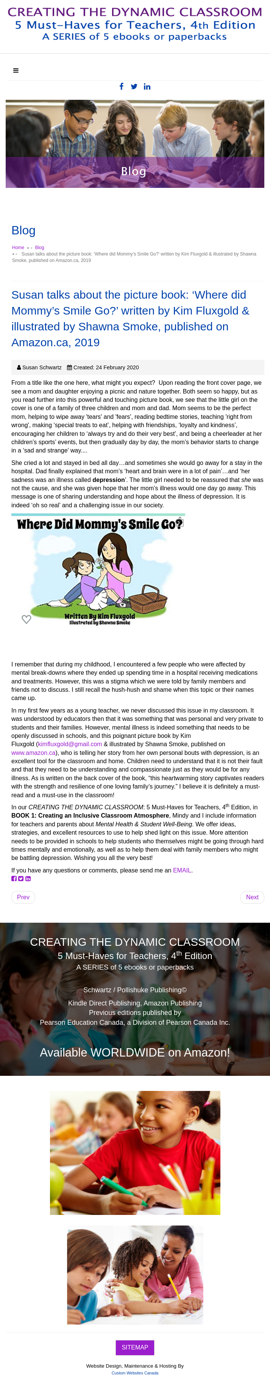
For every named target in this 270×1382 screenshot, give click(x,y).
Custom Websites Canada (135, 1373)
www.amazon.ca (33, 753)
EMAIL (182, 870)
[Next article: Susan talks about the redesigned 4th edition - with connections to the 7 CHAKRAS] (252, 897)
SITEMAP (135, 1347)
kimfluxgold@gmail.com (70, 744)
